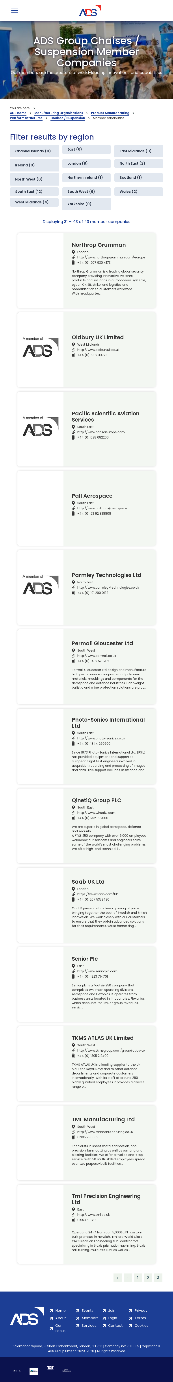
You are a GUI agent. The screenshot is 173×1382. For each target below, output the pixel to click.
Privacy (141, 1310)
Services (89, 1325)
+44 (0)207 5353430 (93, 899)
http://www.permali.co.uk (96, 656)
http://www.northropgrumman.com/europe (111, 257)
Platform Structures (26, 118)
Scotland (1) (131, 177)
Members (90, 1318)
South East (85, 427)
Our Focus (60, 1328)
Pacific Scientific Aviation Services (106, 417)
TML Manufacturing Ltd (103, 1120)
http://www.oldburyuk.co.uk (98, 350)
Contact (115, 1325)
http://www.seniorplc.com (97, 971)
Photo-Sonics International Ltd (108, 723)
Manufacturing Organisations (58, 113)
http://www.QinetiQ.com (96, 813)
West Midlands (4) (32, 202)
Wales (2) (129, 191)
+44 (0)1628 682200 (93, 437)
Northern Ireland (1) (85, 177)
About (60, 1318)
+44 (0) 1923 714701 (92, 976)
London (83, 252)
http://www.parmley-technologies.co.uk (108, 587)
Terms (140, 1318)
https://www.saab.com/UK (97, 894)
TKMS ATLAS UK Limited (103, 1038)
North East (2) (132, 163)
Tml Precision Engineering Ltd (106, 1199)
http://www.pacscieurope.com (101, 432)
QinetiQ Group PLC (96, 800)
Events (87, 1310)
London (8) (77, 163)
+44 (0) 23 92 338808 (94, 513)
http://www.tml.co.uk (93, 1214)
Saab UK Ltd (88, 882)
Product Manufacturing (110, 113)
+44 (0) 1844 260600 (93, 743)
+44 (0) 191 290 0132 (92, 593)
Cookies (141, 1325)
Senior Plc (85, 959)
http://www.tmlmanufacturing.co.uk (105, 1132)
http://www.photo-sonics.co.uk (101, 738)
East (80, 966)
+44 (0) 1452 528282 (93, 661)
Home (60, 1310)
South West (86, 650)
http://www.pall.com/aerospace (102, 508)
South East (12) (29, 191)
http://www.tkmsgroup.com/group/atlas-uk (111, 1050)
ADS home (18, 113)
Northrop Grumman (99, 245)
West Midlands (88, 344)
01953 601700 (87, 1220)
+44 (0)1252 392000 (92, 818)
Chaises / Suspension (67, 118)
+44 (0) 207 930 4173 (94, 262)
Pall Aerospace (92, 496)
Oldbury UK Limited (98, 337)
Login (112, 1318)
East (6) (74, 149)
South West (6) (81, 191)
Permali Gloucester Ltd (102, 643)
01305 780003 (87, 1137)
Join (111, 1310)
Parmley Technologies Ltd (106, 575)
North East (85, 582)
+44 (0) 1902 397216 (92, 355)
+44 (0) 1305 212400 (92, 1056)
